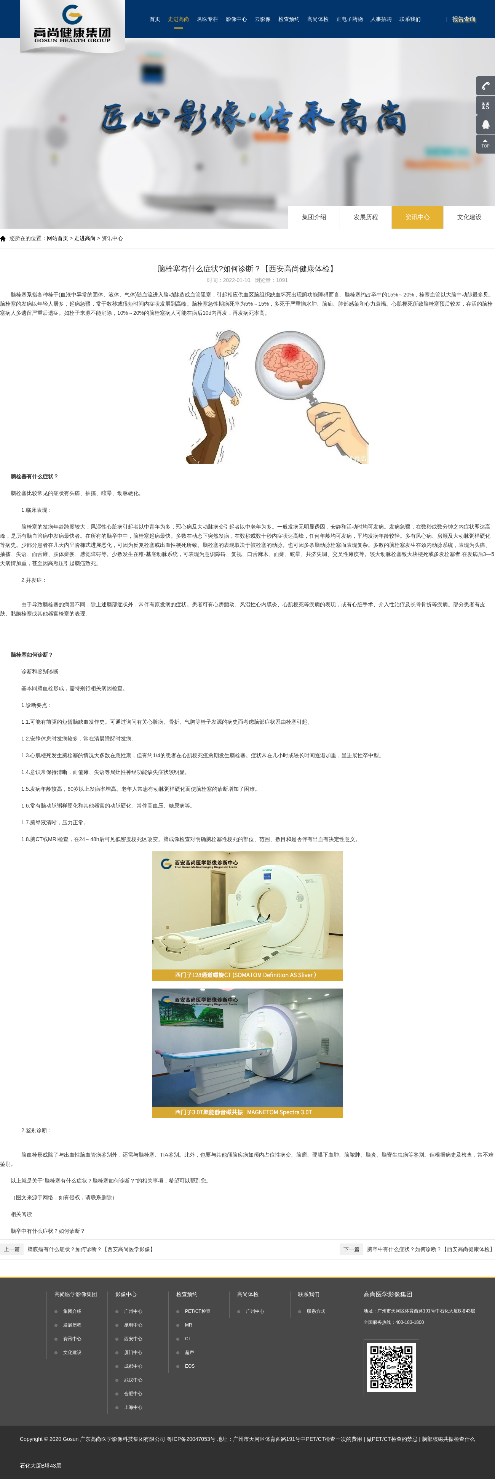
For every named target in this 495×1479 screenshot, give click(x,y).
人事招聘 (381, 19)
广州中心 (133, 1311)
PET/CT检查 (198, 1311)
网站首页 (57, 238)
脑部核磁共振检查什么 (448, 1439)
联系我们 (410, 19)
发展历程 (366, 217)
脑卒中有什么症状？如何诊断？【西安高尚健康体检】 (417, 1249)
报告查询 (463, 19)
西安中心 (133, 1338)
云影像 (263, 19)
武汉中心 (133, 1380)
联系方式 (316, 1311)
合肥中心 (133, 1393)
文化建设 (469, 217)
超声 (189, 1352)
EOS (190, 1366)
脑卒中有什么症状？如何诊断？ (48, 1231)
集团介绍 (314, 217)
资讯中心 (418, 217)
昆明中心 (133, 1325)
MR (188, 1325)
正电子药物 (349, 19)
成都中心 (133, 1366)
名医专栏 (207, 19)
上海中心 (133, 1407)
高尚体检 (318, 19)
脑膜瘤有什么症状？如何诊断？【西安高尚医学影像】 (77, 1249)
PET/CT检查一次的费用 (334, 1439)
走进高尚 (178, 19)
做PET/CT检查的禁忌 (392, 1439)
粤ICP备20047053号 (191, 1439)
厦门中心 (133, 1352)
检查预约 (289, 19)
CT (188, 1338)
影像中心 (236, 19)
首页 (155, 19)
